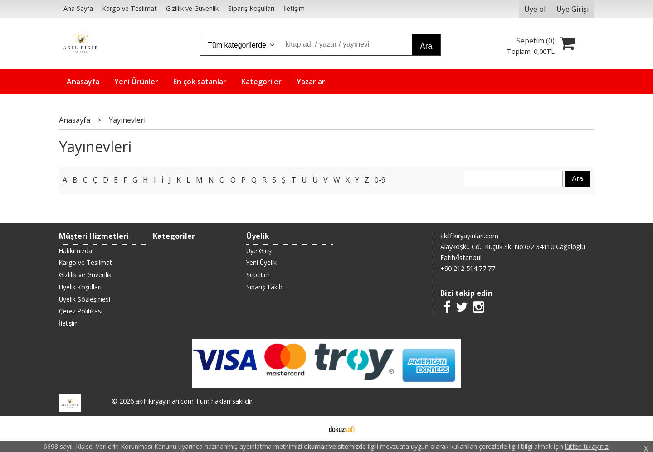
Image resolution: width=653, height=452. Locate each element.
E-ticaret (312, 428)
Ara (426, 46)
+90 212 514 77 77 (467, 268)
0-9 (380, 180)
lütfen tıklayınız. (587, 446)
